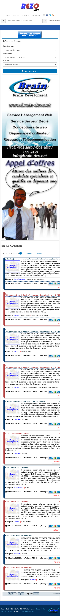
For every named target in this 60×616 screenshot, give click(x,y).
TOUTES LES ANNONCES (12, 253)
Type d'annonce (8, 46)
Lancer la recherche (30, 71)
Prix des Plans (36, 15)
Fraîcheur (6, 60)
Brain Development (28, 611)
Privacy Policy (41, 609)
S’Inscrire (16, 15)
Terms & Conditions (7, 611)
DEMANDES (39, 253)
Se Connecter (25, 15)
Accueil (8, 15)
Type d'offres (7, 53)
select (38, 593)
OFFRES (29, 253)
